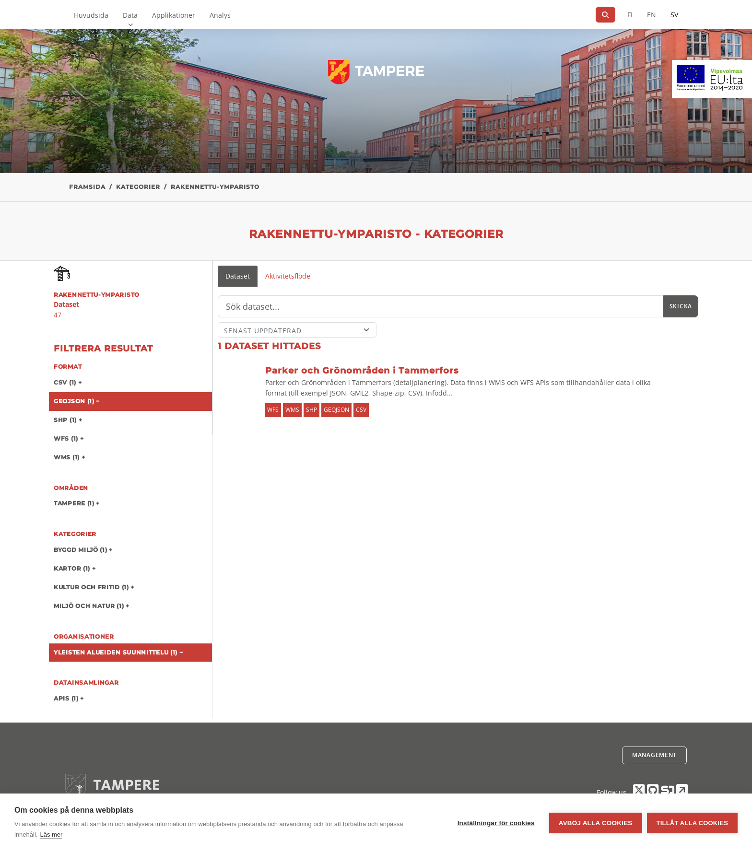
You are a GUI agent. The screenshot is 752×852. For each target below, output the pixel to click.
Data (130, 15)
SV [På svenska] (674, 14)
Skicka (681, 306)
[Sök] (605, 15)
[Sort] (297, 330)
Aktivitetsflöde (287, 275)
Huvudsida (91, 15)
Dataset (237, 275)
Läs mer (51, 834)
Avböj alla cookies (596, 823)
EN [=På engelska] (651, 14)
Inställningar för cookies (496, 823)
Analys (220, 15)
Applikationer (173, 15)
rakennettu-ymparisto (215, 186)
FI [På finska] (630, 14)
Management (654, 755)
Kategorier (138, 186)
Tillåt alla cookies (692, 823)
